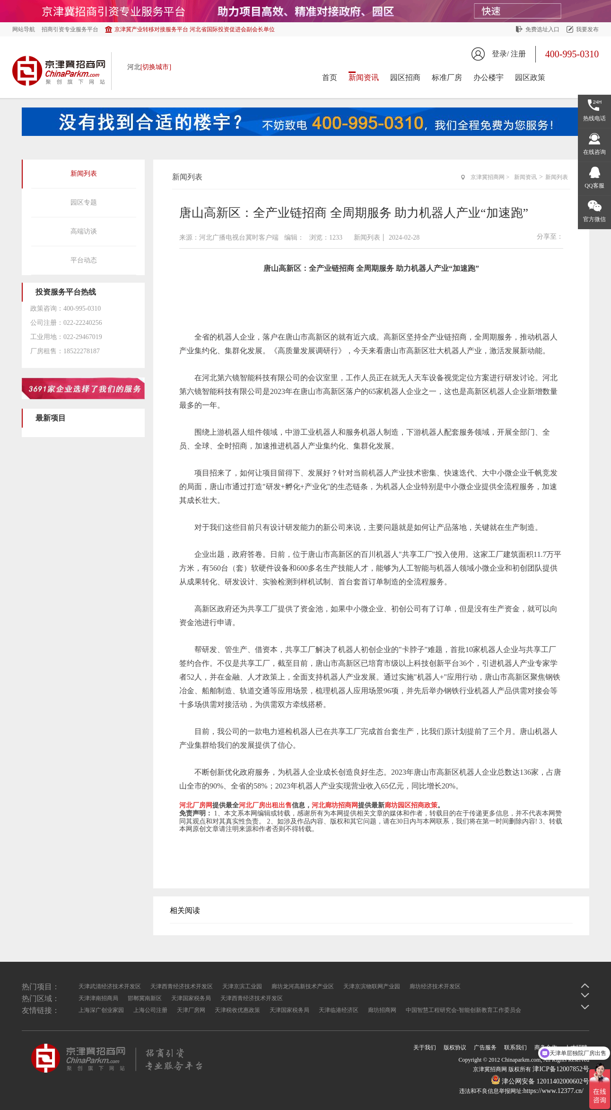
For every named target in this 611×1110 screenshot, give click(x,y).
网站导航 (23, 29)
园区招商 (405, 77)
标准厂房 (447, 77)
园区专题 (83, 202)
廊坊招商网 (382, 1010)
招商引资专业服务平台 (70, 29)
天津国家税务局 (191, 998)
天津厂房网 (191, 1010)
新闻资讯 (364, 77)
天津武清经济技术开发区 (110, 986)
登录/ (500, 54)
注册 (518, 54)
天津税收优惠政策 (237, 1010)
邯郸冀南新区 (145, 998)
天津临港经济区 (338, 1010)
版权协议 (455, 1047)
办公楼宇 (488, 77)
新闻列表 (83, 173)
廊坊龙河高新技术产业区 (302, 986)
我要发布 (587, 29)
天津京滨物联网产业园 (371, 986)
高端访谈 (83, 231)
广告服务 (485, 1047)
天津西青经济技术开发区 (181, 986)
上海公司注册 (150, 1010)
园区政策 (530, 77)
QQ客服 (594, 185)
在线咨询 (594, 152)
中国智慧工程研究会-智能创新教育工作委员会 (463, 1010)
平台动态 (83, 260)
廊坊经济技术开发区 (435, 986)
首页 (329, 77)
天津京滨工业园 (242, 986)
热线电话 (594, 118)
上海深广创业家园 (101, 1010)
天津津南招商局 (98, 998)
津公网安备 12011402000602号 (540, 1081)
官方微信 (594, 219)
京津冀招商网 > (490, 177)
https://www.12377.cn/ (554, 1090)
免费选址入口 (542, 29)
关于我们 (424, 1047)
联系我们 (515, 1047)
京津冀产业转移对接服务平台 (194, 29)
